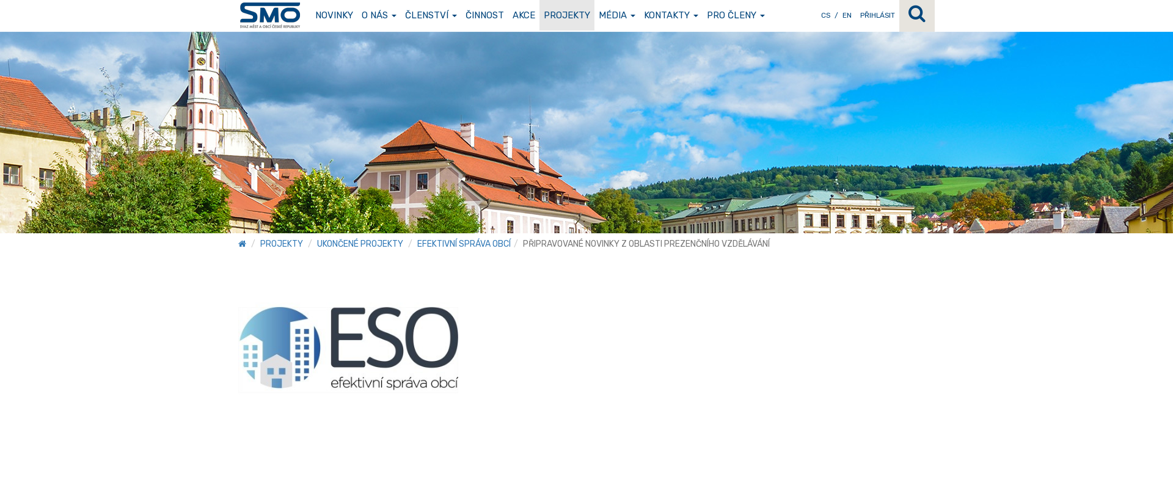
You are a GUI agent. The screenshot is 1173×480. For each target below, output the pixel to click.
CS (825, 15)
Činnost (485, 15)
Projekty (567, 15)
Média (617, 15)
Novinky (334, 15)
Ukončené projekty (360, 244)
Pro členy (736, 15)
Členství (431, 15)
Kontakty (671, 15)
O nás (379, 15)
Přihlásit (877, 15)
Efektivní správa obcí (464, 244)
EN (847, 15)
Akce (524, 15)
